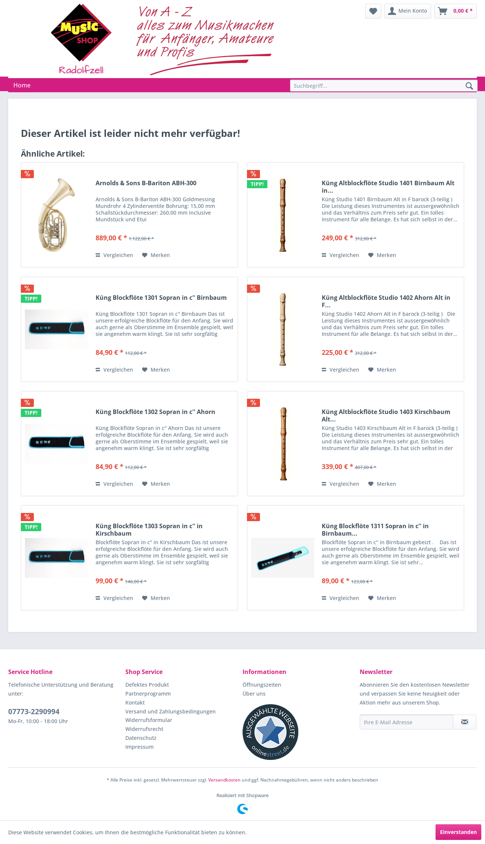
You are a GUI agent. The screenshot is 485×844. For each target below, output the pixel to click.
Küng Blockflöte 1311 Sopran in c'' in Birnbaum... (375, 529)
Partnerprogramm (148, 693)
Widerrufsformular (148, 719)
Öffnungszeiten (261, 684)
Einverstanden (458, 831)
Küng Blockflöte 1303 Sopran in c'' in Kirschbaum (149, 529)
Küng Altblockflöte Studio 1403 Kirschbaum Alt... (386, 415)
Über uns (254, 693)
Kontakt (135, 702)
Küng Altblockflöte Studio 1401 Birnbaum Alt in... (388, 186)
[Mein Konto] (408, 11)
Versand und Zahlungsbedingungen (170, 711)
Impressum (139, 746)
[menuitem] (373, 11)
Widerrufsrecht (144, 728)
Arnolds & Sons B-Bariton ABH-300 (146, 183)
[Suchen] (469, 86)
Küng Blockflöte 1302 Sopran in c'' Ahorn (155, 412)
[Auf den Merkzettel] (156, 255)
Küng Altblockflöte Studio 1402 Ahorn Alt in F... (386, 301)
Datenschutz (141, 737)
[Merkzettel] (373, 11)
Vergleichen (114, 255)
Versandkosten (224, 780)
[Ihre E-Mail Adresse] (406, 722)
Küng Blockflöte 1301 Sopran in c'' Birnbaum (161, 298)
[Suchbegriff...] (384, 86)
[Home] (22, 85)
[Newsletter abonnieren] (464, 722)
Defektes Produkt (147, 684)
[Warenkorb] (455, 11)
